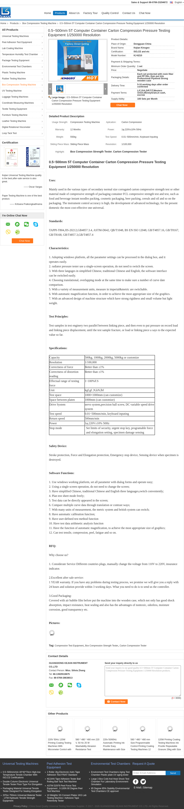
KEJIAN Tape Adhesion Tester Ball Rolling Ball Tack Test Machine (64, 780)
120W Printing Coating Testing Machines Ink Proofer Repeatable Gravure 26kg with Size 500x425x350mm (169, 746)
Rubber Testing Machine (14, 78)
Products (60, 13)
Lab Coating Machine (12, 48)
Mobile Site (139, 792)
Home (47, 13)
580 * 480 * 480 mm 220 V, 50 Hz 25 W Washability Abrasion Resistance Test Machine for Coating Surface (87, 747)
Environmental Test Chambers (17, 66)
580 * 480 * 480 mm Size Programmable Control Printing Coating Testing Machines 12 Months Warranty (142, 746)
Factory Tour (90, 13)
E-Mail (137, 787)
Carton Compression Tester (133, 645)
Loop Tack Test (9, 133)
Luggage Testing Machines (15, 97)
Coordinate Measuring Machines (18, 103)
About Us (74, 13)
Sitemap (147, 787)
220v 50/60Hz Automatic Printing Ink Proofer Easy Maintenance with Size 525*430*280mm (114, 746)
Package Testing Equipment (15, 60)
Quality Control (110, 13)
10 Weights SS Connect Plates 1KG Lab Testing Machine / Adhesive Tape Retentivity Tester (66, 798)
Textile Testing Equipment (14, 109)
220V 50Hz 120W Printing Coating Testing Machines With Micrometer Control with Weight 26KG (59, 746)
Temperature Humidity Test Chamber (20, 54)
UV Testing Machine (12, 90)
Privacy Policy (20, 806)
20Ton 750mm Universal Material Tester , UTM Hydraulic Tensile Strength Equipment (22, 798)
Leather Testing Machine (14, 121)
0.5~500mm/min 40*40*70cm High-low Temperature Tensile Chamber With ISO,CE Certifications (21, 775)
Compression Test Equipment (69, 645)
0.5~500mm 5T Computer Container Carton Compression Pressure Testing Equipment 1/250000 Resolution (77, 100)
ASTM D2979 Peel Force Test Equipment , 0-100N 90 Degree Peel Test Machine (64, 788)
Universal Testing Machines (15, 36)
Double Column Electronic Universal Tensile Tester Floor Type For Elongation (22, 783)
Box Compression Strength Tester (101, 645)
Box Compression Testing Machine (39, 23)
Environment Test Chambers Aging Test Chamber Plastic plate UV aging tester (110, 773)
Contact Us (128, 13)
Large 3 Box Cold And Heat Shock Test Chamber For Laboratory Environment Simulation (110, 782)
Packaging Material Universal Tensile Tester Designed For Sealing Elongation (22, 789)
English (179, 2)
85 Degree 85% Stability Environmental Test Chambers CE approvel (110, 789)
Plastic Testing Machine (13, 72)
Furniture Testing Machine (14, 115)
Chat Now (144, 13)
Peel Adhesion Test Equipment (17, 42)
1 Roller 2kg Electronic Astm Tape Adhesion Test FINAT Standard (63, 773)
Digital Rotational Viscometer (16, 127)
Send (173, 773)
